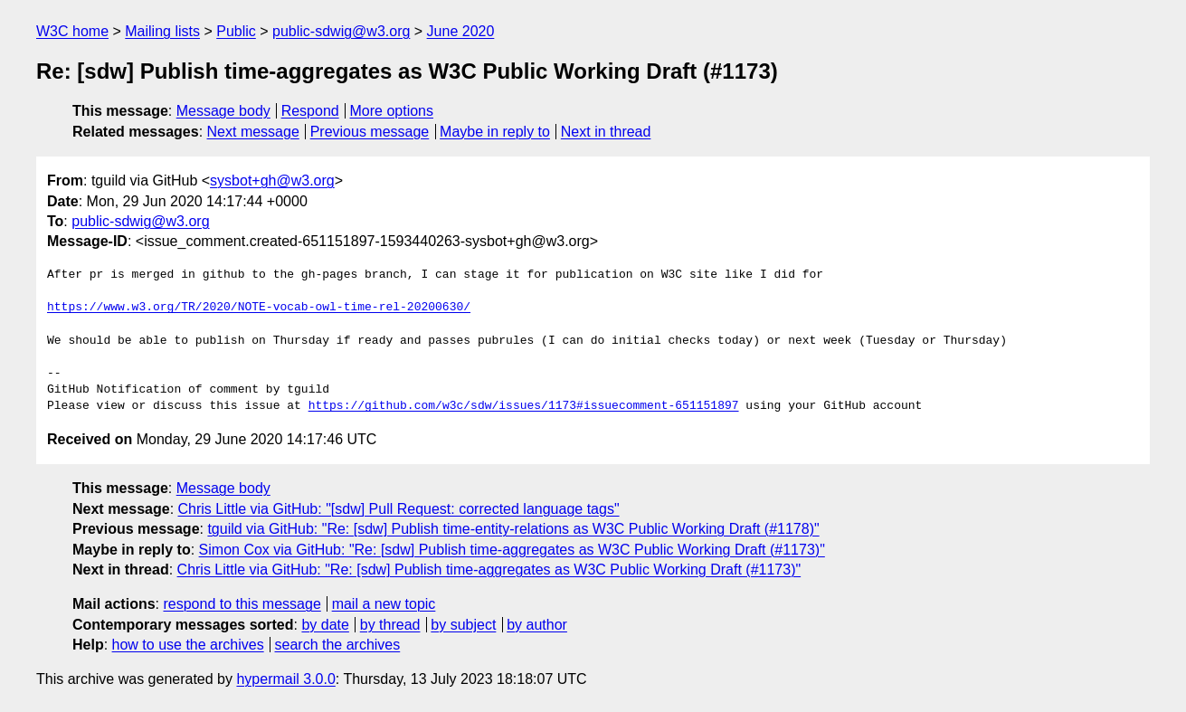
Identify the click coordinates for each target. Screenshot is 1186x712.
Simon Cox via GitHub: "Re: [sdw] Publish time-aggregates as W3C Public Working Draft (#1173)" (512, 549)
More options (392, 111)
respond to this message (241, 604)
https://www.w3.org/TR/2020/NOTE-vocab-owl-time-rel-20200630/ (258, 307)
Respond (310, 111)
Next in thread (606, 131)
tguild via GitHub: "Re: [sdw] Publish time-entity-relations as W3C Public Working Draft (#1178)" (513, 528)
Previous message (370, 131)
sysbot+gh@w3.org (272, 180)
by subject (463, 624)
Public (236, 31)
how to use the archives (188, 644)
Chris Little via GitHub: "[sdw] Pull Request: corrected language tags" (399, 509)
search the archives (338, 644)
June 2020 (461, 31)
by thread (390, 624)
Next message (253, 131)
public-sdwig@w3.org (341, 31)
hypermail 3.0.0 (285, 679)
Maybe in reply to (495, 131)
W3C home (72, 31)
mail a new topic (384, 604)
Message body (223, 111)
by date (324, 624)
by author (537, 624)
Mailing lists (162, 31)
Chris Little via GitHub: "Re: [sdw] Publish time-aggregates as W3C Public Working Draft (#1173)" (489, 569)
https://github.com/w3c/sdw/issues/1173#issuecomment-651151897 (523, 406)
